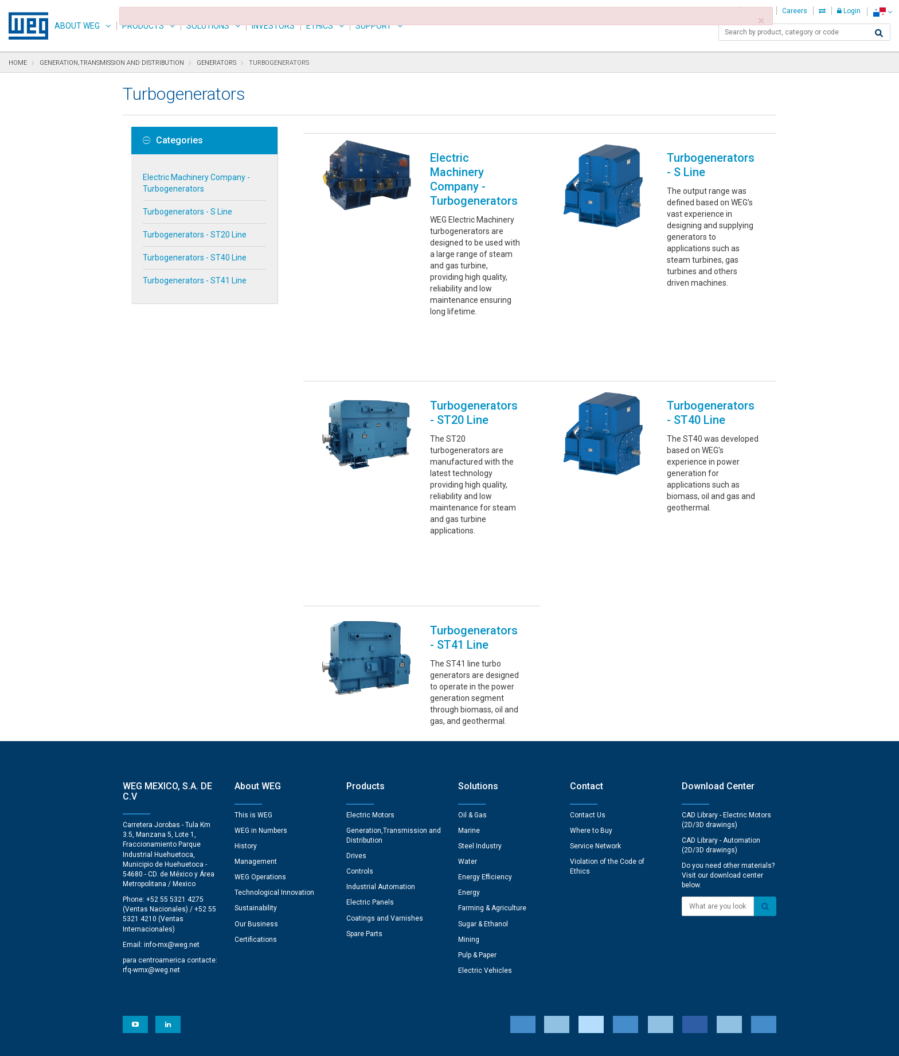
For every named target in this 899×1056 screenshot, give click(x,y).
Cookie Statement (378, 1039)
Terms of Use (441, 1039)
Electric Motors (370, 692)
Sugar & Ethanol (483, 801)
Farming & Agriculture (492, 785)
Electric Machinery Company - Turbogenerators (196, 183)
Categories (173, 140)
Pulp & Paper (477, 832)
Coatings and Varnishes (384, 796)
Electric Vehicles (485, 848)
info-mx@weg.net (172, 822)
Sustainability (255, 785)
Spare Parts (364, 811)
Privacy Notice (311, 1039)
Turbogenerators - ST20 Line (195, 234)
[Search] (878, 33)
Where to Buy (591, 708)
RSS (479, 1039)
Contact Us (587, 692)
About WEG (77, 25)
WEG (24, 26)
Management (255, 739)
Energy (469, 770)
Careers (794, 11)
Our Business (256, 801)
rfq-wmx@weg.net (151, 847)
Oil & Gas (472, 692)
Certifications (255, 817)
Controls (359, 749)
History (245, 723)
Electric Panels (370, 780)
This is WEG (253, 692)
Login (849, 11)
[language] (882, 12)
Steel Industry (480, 723)
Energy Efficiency (485, 754)
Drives (356, 733)
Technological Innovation (274, 770)
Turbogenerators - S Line (187, 211)
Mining (468, 817)
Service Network (595, 723)
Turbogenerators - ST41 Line (195, 280)
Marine (469, 708)
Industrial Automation (380, 764)
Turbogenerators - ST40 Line (195, 257)
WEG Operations (260, 754)
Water (467, 739)
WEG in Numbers (260, 708)
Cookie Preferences (460, 1004)
